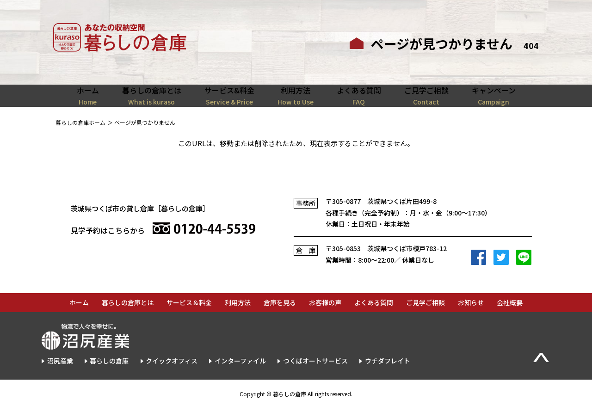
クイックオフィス (171, 371)
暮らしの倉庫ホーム (80, 132)
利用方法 (238, 313)
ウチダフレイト (387, 371)
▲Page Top (541, 367)
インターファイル (240, 371)
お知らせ (471, 313)
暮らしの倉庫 (109, 371)
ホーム (79, 313)
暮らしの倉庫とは (128, 313)
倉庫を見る (280, 313)
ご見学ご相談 (425, 313)
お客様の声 (325, 313)
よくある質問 (373, 313)
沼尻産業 (60, 371)
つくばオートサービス (315, 371)
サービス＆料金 (189, 313)
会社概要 (510, 313)
